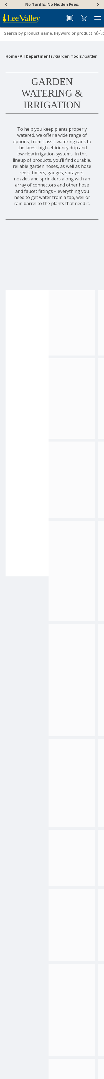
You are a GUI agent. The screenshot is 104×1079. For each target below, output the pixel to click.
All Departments (36, 56)
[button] (84, 18)
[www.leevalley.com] (21, 18)
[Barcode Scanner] (70, 18)
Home (11, 56)
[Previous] (7, 4)
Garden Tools (68, 56)
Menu (97, 18)
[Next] (97, 4)
